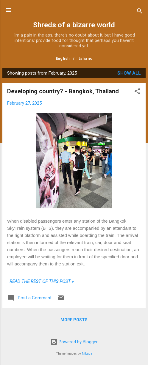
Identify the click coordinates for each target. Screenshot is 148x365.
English (63, 58)
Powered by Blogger (74, 341)
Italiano (84, 58)
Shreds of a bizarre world (74, 25)
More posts (74, 319)
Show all (129, 73)
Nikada (87, 353)
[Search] (139, 12)
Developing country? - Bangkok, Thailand (63, 91)
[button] (137, 92)
